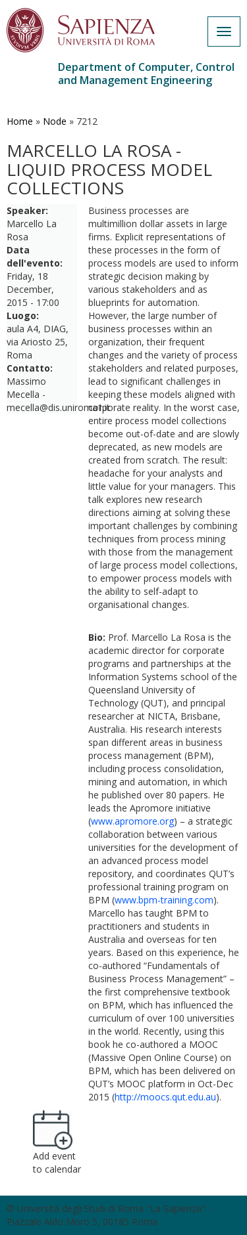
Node (55, 121)
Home (20, 121)
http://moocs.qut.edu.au (165, 1097)
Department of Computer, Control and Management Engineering (146, 73)
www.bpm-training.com (164, 900)
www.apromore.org (132, 821)
